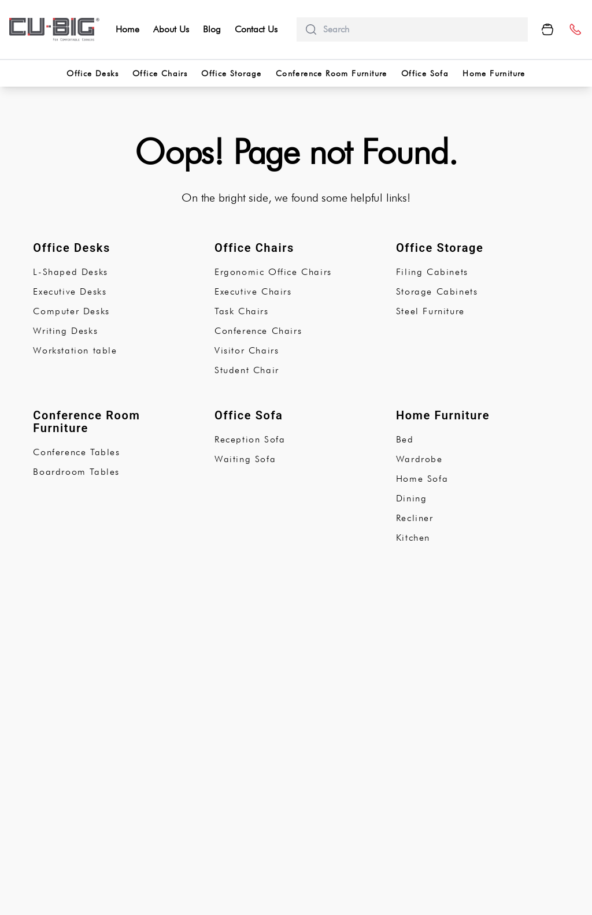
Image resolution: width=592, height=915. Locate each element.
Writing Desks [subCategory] (65, 330)
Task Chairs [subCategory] (241, 311)
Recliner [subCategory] (415, 517)
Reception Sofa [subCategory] (249, 439)
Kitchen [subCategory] (413, 537)
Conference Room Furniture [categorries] (331, 73)
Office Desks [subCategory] (71, 248)
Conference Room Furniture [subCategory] (86, 421)
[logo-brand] (54, 29)
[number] (575, 30)
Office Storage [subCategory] (440, 248)
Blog (212, 29)
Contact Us (256, 29)
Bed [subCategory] (405, 439)
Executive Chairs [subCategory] (253, 291)
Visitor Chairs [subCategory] (246, 350)
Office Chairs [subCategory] (254, 248)
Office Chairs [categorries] (159, 73)
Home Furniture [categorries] (494, 73)
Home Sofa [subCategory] (422, 478)
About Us (171, 29)
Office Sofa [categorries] (425, 73)
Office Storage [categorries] (231, 73)
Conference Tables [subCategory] (76, 452)
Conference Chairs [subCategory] (258, 330)
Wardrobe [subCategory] (419, 458)
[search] (421, 29)
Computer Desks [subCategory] (71, 311)
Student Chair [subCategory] (246, 369)
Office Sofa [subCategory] (248, 415)
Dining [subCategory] (411, 498)
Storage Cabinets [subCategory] (437, 291)
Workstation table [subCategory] (75, 350)
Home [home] (127, 29)
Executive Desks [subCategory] (69, 291)
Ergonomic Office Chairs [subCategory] (273, 271)
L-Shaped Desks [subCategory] (70, 271)
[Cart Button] (547, 29)
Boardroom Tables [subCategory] (76, 471)
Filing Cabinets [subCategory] (432, 271)
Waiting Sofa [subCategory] (245, 458)
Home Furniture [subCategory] (443, 415)
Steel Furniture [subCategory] (430, 311)
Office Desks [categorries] (92, 73)
